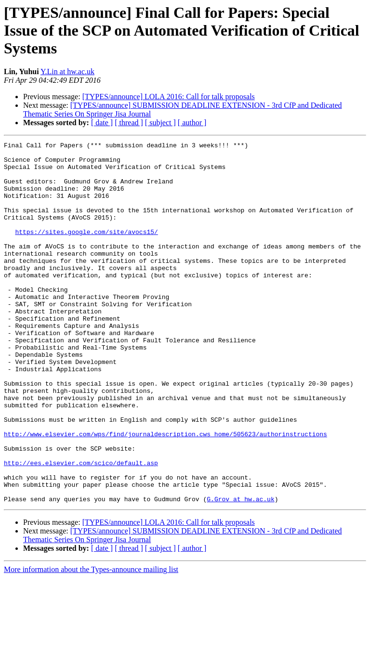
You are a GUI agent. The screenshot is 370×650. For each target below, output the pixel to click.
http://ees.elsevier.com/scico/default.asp (81, 527)
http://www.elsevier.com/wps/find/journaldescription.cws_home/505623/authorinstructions (165, 493)
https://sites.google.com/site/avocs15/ (86, 250)
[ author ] (192, 122)
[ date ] (102, 122)
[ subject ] (160, 122)
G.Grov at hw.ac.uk (240, 571)
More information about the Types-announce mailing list (91, 641)
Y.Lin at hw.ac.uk (67, 71)
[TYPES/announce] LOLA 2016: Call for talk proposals (168, 96)
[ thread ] (129, 122)
